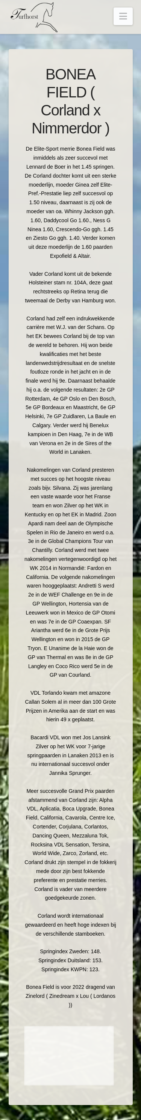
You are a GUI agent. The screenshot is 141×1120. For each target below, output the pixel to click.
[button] (123, 16)
